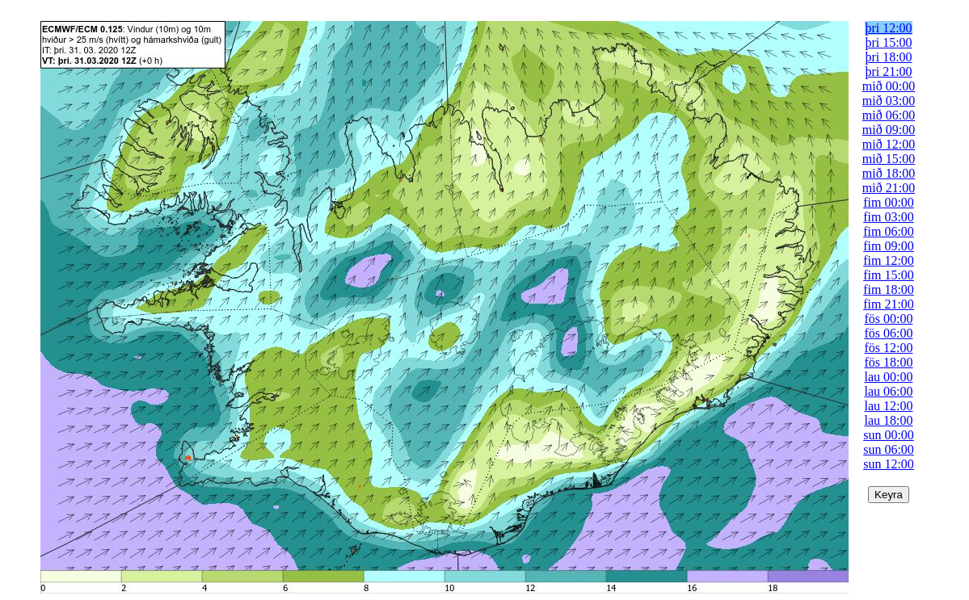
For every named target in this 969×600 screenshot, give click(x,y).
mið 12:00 (888, 144)
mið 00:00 (888, 86)
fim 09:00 (888, 246)
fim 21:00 (888, 304)
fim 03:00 (888, 217)
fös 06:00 (889, 333)
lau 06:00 (889, 391)
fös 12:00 (889, 348)
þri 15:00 (888, 42)
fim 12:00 (888, 260)
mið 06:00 (888, 115)
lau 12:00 (889, 406)
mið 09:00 (888, 129)
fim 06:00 (888, 231)
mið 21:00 (888, 188)
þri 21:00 (888, 71)
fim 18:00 (888, 289)
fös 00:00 (889, 318)
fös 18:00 (889, 362)
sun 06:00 (888, 449)
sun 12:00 (888, 464)
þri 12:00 (888, 28)
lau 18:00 (889, 420)
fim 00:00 (888, 202)
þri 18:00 (888, 57)
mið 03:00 (888, 100)
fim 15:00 (888, 275)
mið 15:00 (888, 159)
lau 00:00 (889, 377)
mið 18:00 (888, 173)
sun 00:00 (888, 435)
